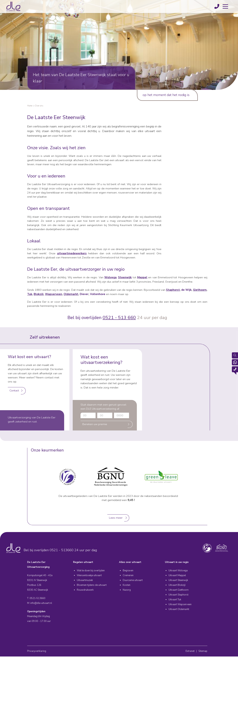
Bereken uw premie (94, 424)
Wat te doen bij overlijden (91, 570)
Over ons (39, 105)
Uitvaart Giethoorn (178, 590)
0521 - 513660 (61, 550)
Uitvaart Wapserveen (180, 604)
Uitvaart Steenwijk (178, 580)
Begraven (128, 570)
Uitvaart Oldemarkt (178, 609)
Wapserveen (53, 294)
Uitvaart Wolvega (178, 570)
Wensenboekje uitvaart (89, 575)
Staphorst (173, 290)
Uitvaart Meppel (177, 575)
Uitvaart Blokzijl (177, 585)
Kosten (126, 585)
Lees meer (116, 518)
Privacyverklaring (36, 651)
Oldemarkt (71, 294)
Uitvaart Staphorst (178, 594)
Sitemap (202, 651)
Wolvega (110, 277)
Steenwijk (125, 277)
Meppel (142, 277)
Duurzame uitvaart (133, 580)
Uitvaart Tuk (174, 599)
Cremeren (128, 575)
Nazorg (127, 590)
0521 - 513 (115, 318)
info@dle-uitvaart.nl (41, 603)
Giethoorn (200, 290)
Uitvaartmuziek (85, 580)
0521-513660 (37, 598)
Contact (14, 390)
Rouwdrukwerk (85, 590)
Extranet (190, 651)
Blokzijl (39, 294)
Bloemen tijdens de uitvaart (92, 585)
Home (29, 105)
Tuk (29, 294)
